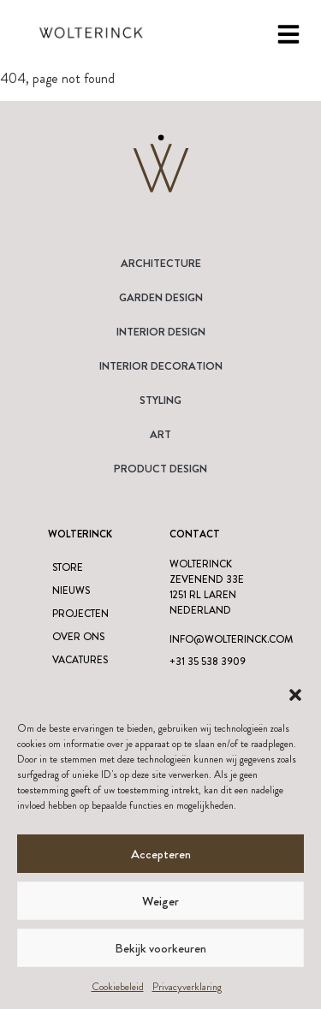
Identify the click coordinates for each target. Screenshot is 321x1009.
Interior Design (160, 331)
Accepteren (161, 854)
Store (67, 567)
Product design (160, 468)
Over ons (78, 636)
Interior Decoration (161, 366)
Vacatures (80, 660)
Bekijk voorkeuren (160, 948)
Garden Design (161, 297)
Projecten (80, 613)
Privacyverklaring (187, 986)
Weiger (160, 901)
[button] (295, 694)
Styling (160, 400)
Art (160, 434)
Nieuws (71, 590)
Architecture (161, 263)
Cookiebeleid (118, 986)
